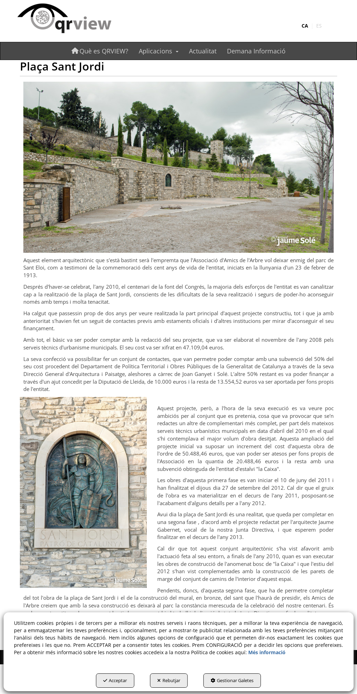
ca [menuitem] (305, 25)
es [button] (319, 25)
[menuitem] (312, 25)
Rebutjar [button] (168, 680)
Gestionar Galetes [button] (232, 680)
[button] (67, 19)
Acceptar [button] (115, 680)
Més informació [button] (267, 652)
